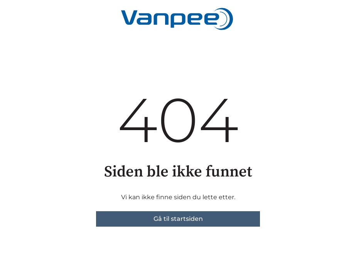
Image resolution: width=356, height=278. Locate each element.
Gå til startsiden (178, 218)
